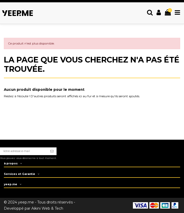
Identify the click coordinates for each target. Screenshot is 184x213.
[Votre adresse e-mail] (23, 151)
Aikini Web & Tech (47, 208)
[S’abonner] (52, 151)
